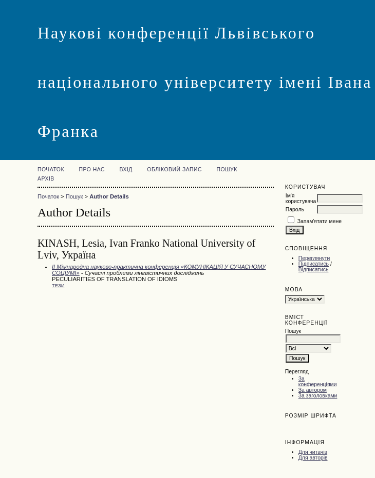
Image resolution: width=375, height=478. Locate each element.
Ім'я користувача (301, 198)
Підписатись (313, 264)
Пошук (226, 169)
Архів (46, 179)
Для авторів (313, 458)
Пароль (295, 209)
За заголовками (318, 396)
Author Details (108, 196)
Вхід (125, 169)
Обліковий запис (174, 169)
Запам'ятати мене (319, 221)
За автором (312, 390)
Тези (58, 285)
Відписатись (313, 269)
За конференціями (317, 381)
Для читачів (312, 452)
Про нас (92, 169)
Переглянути (314, 258)
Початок (51, 169)
